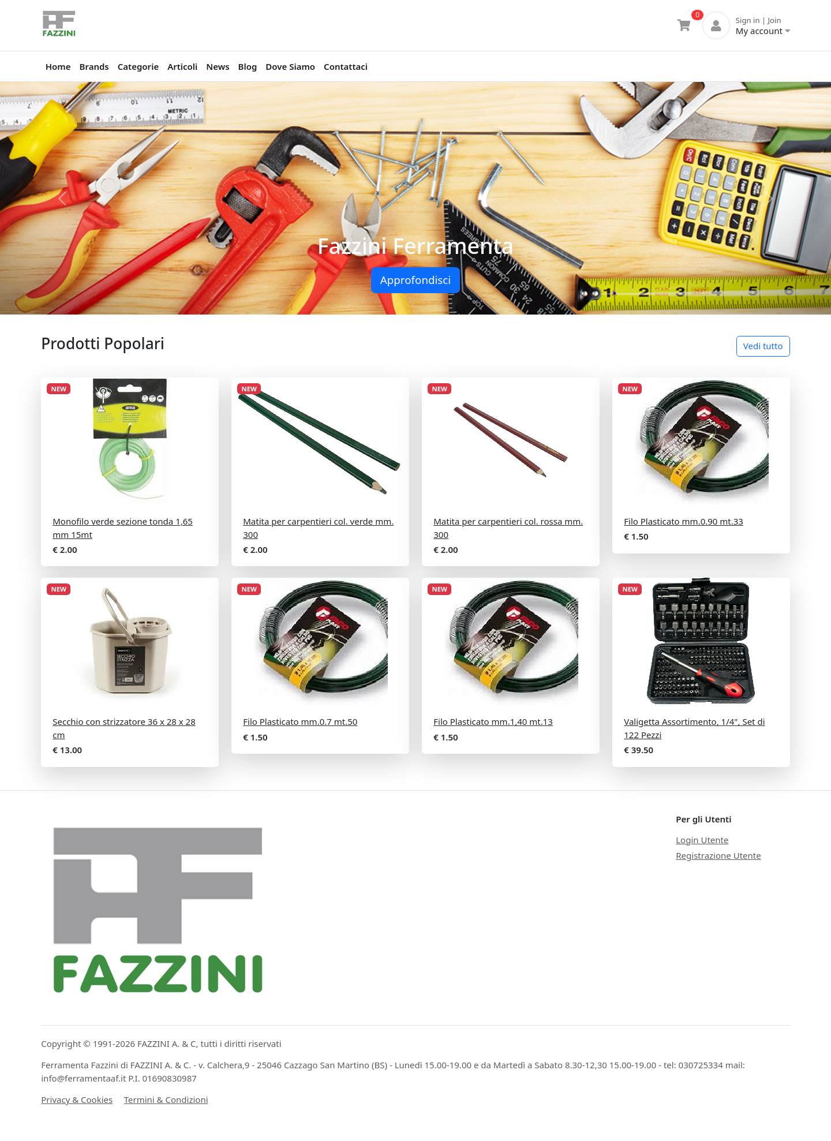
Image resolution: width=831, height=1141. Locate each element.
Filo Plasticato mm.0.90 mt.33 (683, 521)
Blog (247, 66)
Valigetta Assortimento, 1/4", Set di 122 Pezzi (694, 728)
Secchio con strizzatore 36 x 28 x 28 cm (124, 728)
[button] (62, 198)
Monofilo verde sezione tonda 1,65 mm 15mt (123, 527)
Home (58, 66)
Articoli (182, 66)
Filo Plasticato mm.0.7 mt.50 (300, 721)
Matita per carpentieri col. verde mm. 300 (318, 527)
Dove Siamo (290, 66)
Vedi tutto (763, 345)
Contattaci (346, 66)
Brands (94, 66)
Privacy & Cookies (77, 1099)
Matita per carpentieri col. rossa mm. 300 (508, 527)
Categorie (138, 66)
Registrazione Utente (718, 855)
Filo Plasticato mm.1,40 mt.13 (493, 721)
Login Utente (702, 840)
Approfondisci (415, 279)
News (217, 66)
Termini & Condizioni (166, 1099)
